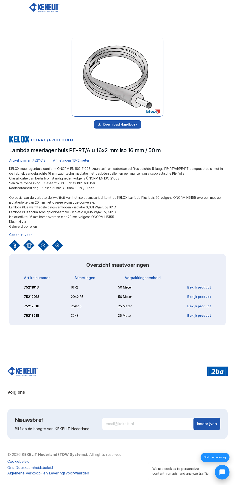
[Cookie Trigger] (18, 461)
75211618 (31, 287)
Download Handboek (117, 124)
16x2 (74, 287)
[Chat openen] (222, 472)
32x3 (74, 315)
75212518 (31, 306)
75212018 (31, 297)
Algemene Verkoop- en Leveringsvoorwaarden (48, 473)
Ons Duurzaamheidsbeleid (30, 467)
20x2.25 (77, 297)
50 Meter (125, 287)
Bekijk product (199, 287)
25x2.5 (76, 306)
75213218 (31, 315)
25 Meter (125, 306)
